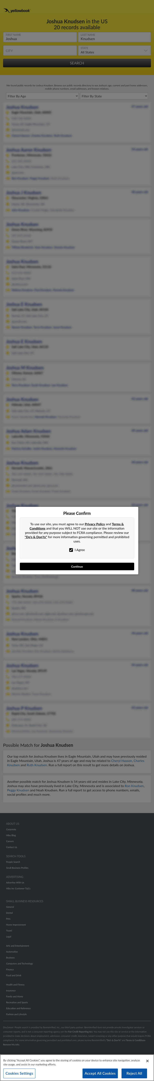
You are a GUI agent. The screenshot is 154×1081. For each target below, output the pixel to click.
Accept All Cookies (100, 1074)
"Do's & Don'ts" (36, 537)
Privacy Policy (95, 524)
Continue (77, 566)
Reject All (134, 1074)
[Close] (147, 1061)
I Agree (77, 550)
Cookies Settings (19, 1074)
